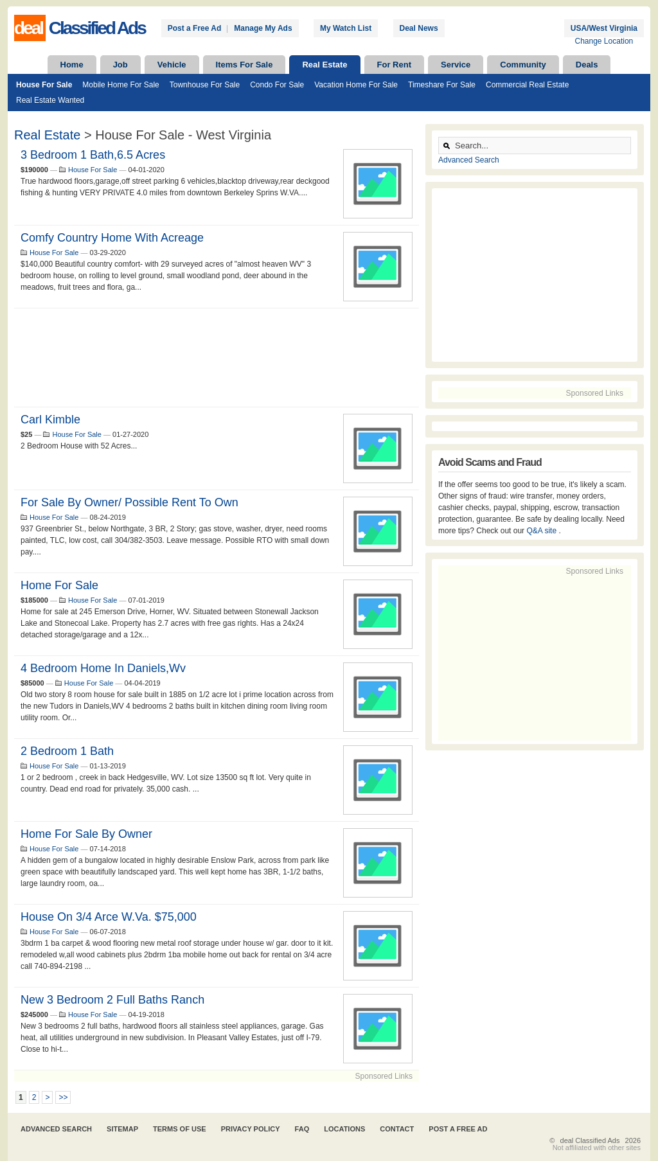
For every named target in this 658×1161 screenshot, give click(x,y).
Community (523, 64)
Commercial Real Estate (527, 84)
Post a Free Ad (195, 28)
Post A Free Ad (458, 1129)
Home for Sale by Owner (86, 834)
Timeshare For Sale (442, 84)
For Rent (394, 64)
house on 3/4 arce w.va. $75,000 (109, 916)
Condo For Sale (277, 84)
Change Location (604, 41)
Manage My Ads (263, 28)
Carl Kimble (50, 419)
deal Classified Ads (590, 1140)
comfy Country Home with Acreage (112, 237)
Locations (344, 1129)
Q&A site (542, 530)
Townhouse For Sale (205, 84)
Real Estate (324, 64)
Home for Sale (59, 585)
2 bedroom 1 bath (67, 751)
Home (72, 64)
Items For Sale (244, 64)
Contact (397, 1129)
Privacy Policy (250, 1129)
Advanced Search (468, 159)
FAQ (302, 1129)
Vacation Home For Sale (356, 84)
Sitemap (122, 1129)
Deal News (419, 28)
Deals (587, 64)
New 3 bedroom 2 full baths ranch (112, 999)
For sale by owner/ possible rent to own (129, 502)
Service (455, 64)
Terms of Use (179, 1129)
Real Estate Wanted (50, 100)
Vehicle (171, 64)
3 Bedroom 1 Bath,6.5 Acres (93, 154)
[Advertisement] (217, 357)
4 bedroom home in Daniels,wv (103, 668)
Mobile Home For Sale (120, 84)
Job (120, 64)
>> (62, 1097)
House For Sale (44, 84)
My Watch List (345, 28)
